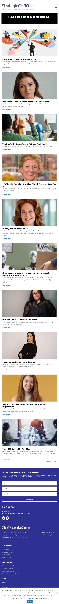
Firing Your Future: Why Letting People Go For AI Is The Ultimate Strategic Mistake (26, 274)
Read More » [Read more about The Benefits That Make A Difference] (6, 370)
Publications (7, 546)
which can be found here (39, 598)
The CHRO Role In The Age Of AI (16, 449)
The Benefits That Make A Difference (18, 362)
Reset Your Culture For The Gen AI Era (19, 59)
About (4, 578)
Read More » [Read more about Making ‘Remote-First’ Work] (6, 239)
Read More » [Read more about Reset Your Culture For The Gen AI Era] (6, 67)
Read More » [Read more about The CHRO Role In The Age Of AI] (6, 459)
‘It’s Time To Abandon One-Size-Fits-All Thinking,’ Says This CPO (29, 185)
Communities (7, 562)
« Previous (48, 462)
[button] (56, 7)
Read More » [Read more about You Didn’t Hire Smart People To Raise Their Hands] (6, 149)
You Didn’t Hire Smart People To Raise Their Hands (24, 144)
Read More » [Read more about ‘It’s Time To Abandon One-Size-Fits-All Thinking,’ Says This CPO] (6, 194)
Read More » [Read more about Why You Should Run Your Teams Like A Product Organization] (6, 414)
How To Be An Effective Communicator (19, 320)
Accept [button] (30, 601)
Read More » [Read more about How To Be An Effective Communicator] (6, 328)
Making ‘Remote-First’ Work (15, 228)
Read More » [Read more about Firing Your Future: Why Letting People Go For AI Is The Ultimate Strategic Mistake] (6, 285)
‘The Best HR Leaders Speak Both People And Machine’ (26, 101)
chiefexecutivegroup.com (21, 537)
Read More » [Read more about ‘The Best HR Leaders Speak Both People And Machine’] (6, 109)
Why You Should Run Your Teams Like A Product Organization (23, 405)
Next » (54, 462)
